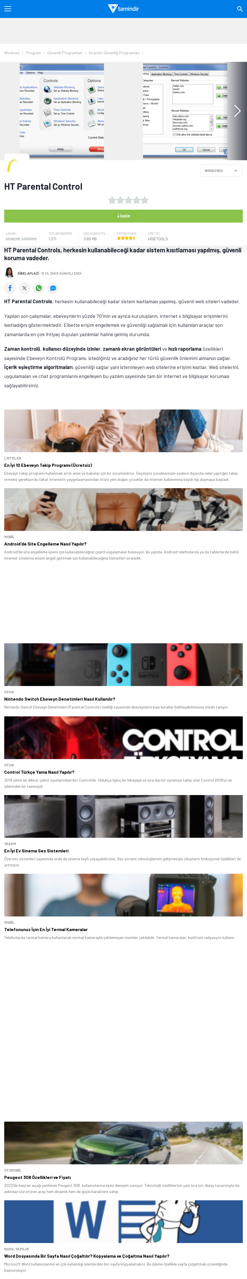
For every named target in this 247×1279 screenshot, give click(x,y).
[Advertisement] (124, 31)
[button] (235, 111)
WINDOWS (214, 170)
